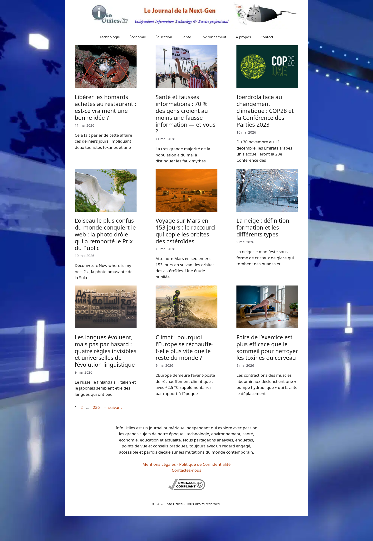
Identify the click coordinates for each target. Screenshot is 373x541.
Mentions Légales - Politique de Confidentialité (186, 464)
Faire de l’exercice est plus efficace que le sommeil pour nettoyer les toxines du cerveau (267, 347)
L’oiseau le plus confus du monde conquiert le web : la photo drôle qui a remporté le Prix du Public (105, 234)
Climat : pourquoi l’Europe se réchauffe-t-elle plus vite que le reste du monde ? (185, 347)
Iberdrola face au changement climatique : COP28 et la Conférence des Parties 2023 (265, 110)
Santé (186, 37)
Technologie (110, 37)
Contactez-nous (186, 470)
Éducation (163, 37)
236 (97, 407)
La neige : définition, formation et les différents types (263, 227)
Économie (137, 37)
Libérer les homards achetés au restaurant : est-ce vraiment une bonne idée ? (105, 107)
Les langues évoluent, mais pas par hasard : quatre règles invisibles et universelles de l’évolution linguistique (105, 350)
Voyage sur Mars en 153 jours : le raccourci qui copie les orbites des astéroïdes (186, 230)
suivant (112, 407)
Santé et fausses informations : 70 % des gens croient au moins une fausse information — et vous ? (186, 114)
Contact (266, 37)
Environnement (213, 37)
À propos (243, 37)
